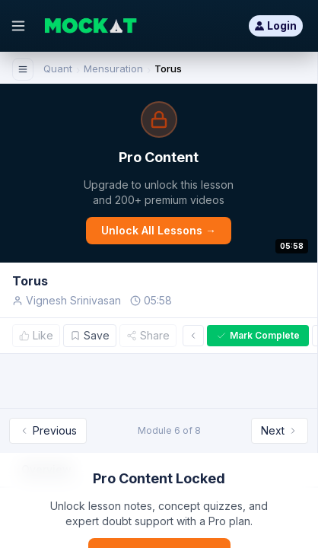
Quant (57, 68)
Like (36, 335)
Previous (48, 430)
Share (148, 335)
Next (279, 430)
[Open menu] (18, 26)
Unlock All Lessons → (158, 230)
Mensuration (113, 68)
